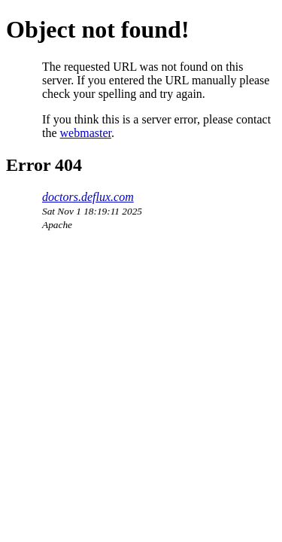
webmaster (85, 132)
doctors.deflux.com (88, 196)
